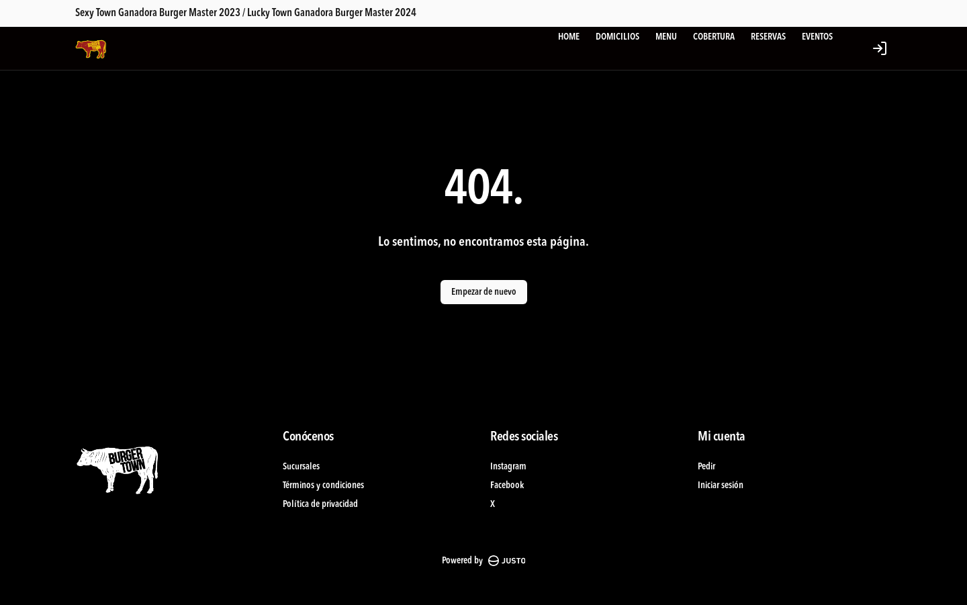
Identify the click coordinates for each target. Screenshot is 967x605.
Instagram (508, 466)
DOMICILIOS (617, 37)
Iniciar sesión (720, 485)
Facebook (507, 485)
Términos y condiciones (323, 485)
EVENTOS (817, 37)
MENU (666, 37)
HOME (569, 37)
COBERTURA (714, 37)
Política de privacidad (320, 504)
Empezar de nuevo (483, 292)
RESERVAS (768, 37)
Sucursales (301, 466)
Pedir (706, 466)
